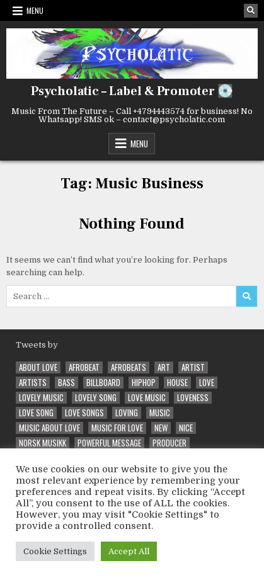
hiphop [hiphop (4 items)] (144, 383)
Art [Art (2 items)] (164, 367)
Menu (34, 10)
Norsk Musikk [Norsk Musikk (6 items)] (42, 443)
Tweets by (37, 345)
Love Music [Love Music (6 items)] (147, 398)
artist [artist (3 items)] (193, 367)
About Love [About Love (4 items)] (38, 367)
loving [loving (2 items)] (126, 413)
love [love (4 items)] (206, 383)
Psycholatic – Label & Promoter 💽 (132, 91)
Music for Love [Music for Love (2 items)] (117, 428)
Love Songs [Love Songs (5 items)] (84, 413)
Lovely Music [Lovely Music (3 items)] (41, 398)
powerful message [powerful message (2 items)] (109, 443)
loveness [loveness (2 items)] (193, 398)
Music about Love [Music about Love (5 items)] (49, 428)
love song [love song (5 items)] (36, 413)
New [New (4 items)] (161, 428)
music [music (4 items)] (159, 413)
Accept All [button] (128, 551)
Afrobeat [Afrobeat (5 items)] (84, 367)
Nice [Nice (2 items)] (186, 428)
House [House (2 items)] (177, 383)
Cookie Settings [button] (55, 551)
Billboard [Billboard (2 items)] (103, 383)
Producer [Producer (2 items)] (169, 443)
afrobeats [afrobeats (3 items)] (128, 367)
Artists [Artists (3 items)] (33, 383)
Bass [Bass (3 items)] (66, 383)
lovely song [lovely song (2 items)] (96, 398)
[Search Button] (251, 11)
